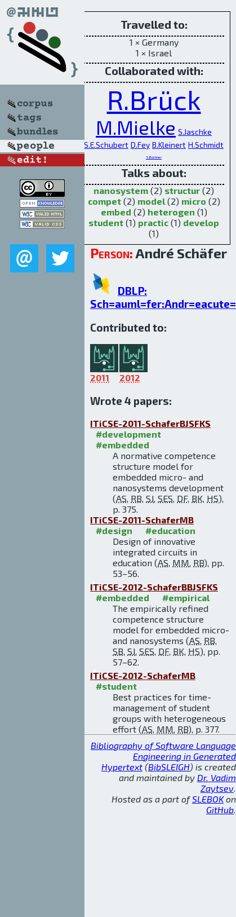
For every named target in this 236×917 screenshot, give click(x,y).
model (151, 201)
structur (182, 190)
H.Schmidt (206, 144)
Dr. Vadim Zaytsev (216, 782)
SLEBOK (208, 798)
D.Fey (140, 144)
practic (153, 222)
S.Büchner (154, 157)
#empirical (186, 597)
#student (116, 686)
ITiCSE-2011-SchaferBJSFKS (150, 423)
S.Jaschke (195, 131)
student (105, 222)
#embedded (122, 444)
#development (128, 434)
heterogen (171, 211)
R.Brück (154, 99)
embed (116, 211)
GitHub (220, 809)
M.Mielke (136, 127)
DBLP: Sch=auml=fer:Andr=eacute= (163, 297)
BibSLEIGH (169, 766)
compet (104, 201)
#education (170, 530)
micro (193, 201)
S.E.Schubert (106, 144)
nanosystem (120, 190)
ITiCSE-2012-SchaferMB (142, 675)
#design (114, 530)
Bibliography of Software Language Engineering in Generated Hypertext (163, 756)
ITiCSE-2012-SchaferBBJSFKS (154, 586)
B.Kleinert (169, 144)
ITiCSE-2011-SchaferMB (142, 519)
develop (201, 222)
